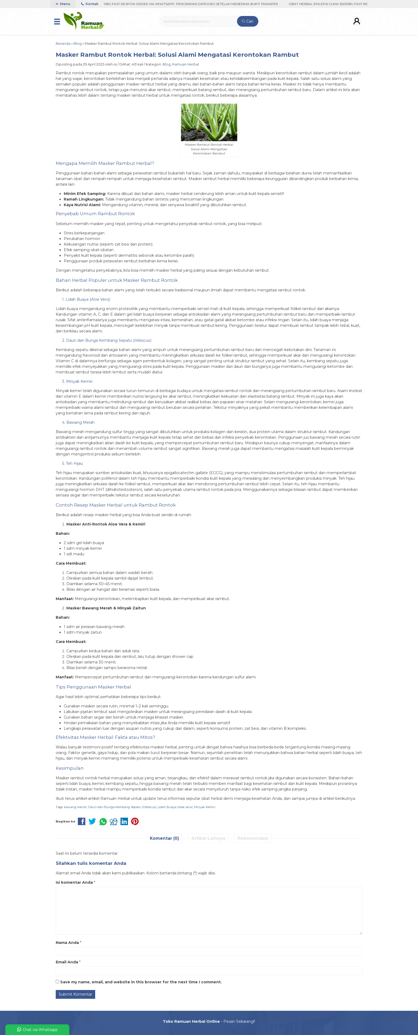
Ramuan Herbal (185, 64)
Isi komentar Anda (74, 882)
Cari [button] (247, 21)
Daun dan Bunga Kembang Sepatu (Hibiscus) (122, 807)
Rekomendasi (253, 838)
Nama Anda (67, 942)
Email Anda (67, 962)
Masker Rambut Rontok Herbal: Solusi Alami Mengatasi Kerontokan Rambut (177, 54)
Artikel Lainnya (208, 838)
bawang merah (75, 807)
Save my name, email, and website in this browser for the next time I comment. (141, 982)
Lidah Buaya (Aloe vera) (175, 807)
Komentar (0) (164, 838)
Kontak (89, 4)
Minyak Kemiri (204, 807)
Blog (167, 64)
